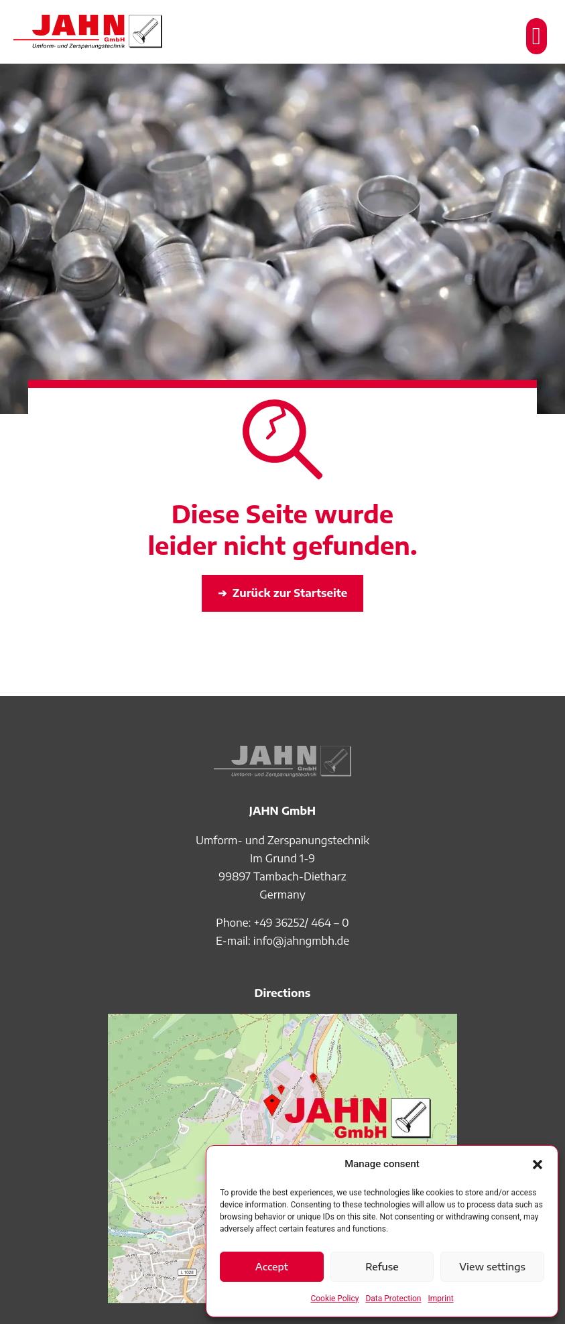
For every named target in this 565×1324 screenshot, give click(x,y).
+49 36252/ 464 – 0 (301, 922)
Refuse (382, 1266)
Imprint (441, 1298)
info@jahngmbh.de (301, 940)
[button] (537, 1164)
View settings (492, 1266)
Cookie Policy (334, 1298)
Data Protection (393, 1298)
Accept (271, 1266)
